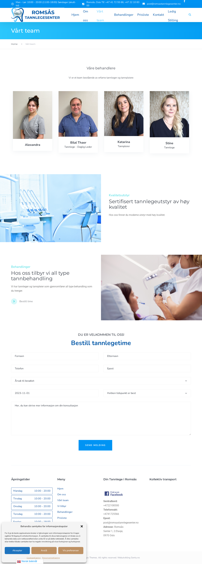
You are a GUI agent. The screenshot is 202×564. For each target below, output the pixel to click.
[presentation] (101, 459)
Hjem (75, 15)
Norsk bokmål (27, 561)
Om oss (85, 12)
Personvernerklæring (51, 558)
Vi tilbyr (61, 506)
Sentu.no (135, 557)
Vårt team (100, 12)
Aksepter (17, 550)
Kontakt (158, 15)
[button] (81, 526)
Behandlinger (123, 15)
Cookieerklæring (34, 558)
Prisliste (143, 15)
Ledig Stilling (173, 12)
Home (14, 44)
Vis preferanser (71, 550)
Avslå (44, 550)
